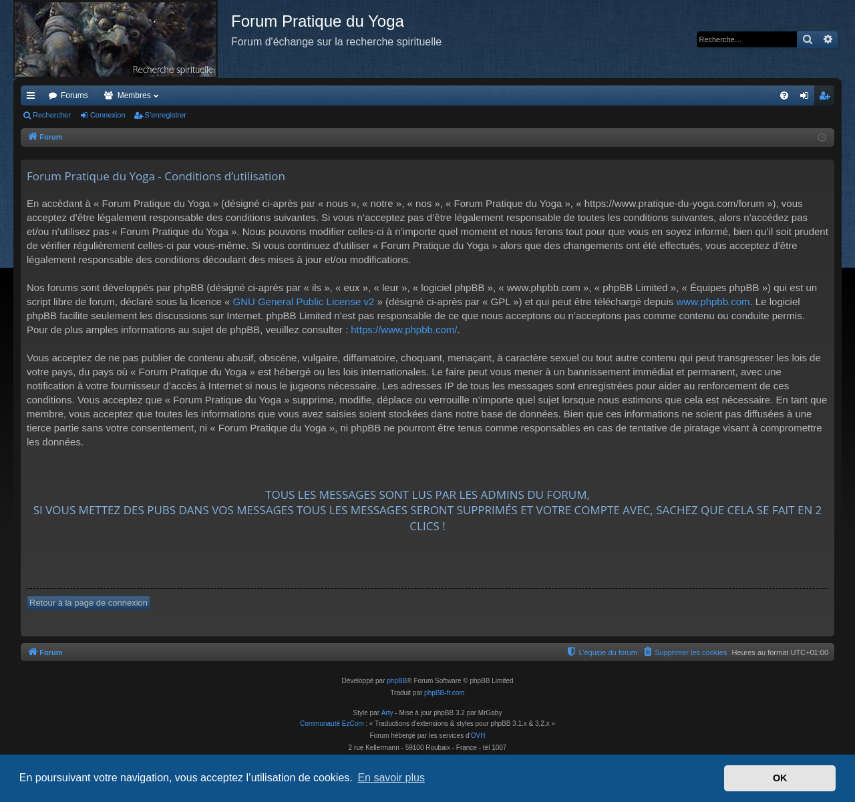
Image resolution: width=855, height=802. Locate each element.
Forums (74, 95)
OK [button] (780, 778)
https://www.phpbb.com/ (404, 329)
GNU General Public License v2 (303, 301)
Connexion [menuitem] (807, 98)
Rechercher (52, 115)
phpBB (397, 680)
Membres (134, 95)
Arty (387, 713)
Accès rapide (33, 98)
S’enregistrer (165, 115)
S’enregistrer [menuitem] (827, 98)
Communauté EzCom (332, 723)
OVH (478, 735)
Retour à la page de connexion (88, 603)
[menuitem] (784, 95)
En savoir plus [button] (391, 777)
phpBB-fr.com (444, 692)
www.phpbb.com (712, 301)
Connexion (108, 115)
